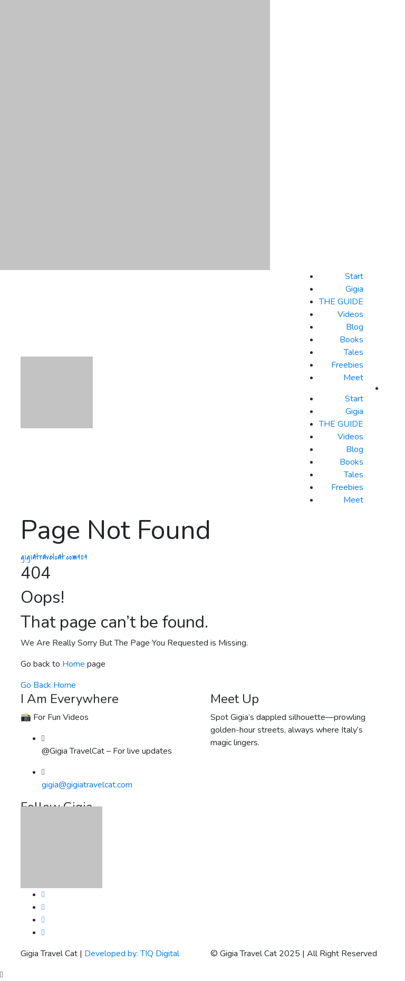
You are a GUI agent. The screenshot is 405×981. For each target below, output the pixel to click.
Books (351, 339)
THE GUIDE (341, 301)
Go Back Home (48, 685)
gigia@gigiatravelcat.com (87, 785)
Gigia (354, 289)
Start (354, 276)
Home (73, 664)
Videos (350, 314)
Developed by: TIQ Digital (131, 953)
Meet (353, 377)
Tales (353, 352)
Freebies (347, 365)
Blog (354, 327)
